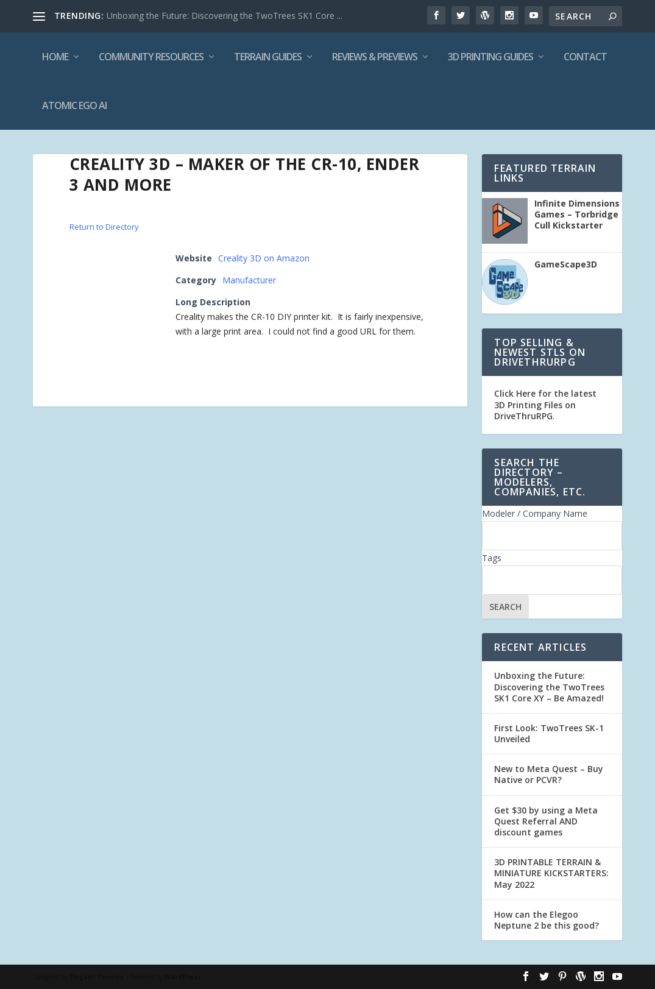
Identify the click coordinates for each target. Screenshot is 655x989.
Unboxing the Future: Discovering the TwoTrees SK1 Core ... (224, 15)
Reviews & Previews (374, 56)
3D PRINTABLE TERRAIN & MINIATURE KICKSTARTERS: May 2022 (551, 873)
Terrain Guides (268, 56)
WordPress (183, 977)
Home (55, 56)
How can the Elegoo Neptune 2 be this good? (546, 920)
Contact (585, 56)
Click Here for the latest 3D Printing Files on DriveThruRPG (545, 404)
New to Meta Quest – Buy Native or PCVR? (548, 774)
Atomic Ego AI (74, 105)
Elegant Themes (96, 977)
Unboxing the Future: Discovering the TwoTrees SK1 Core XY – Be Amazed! (549, 686)
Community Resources (151, 56)
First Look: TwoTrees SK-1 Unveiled (549, 733)
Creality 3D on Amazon (264, 258)
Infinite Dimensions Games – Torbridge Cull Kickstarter (577, 214)
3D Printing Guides (490, 56)
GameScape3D (565, 264)
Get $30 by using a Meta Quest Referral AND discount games (546, 821)
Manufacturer (249, 280)
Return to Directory (104, 226)
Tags (491, 558)
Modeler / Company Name (534, 513)
